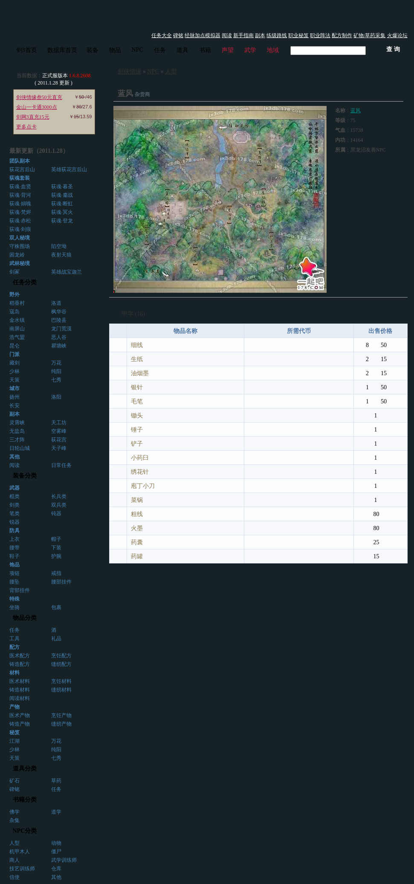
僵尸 (56, 852)
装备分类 (25, 476)
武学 (250, 50)
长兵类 (59, 496)
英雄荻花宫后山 (69, 169)
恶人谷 (59, 337)
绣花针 (140, 472)
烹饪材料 (61, 681)
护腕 (56, 556)
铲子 (137, 444)
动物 (56, 843)
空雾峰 (59, 431)
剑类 (14, 505)
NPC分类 (25, 831)
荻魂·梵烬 (20, 212)
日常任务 (61, 465)
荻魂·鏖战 (62, 195)
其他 (56, 877)
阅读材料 (19, 698)
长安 (14, 405)
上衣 (14, 539)
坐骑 (14, 607)
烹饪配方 (61, 656)
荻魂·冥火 (62, 212)
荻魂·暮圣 (62, 187)
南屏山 (17, 329)
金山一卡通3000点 (36, 107)
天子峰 (59, 448)
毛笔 (137, 401)
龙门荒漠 (61, 329)
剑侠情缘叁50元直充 (39, 97)
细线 (137, 345)
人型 (14, 843)
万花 (56, 363)
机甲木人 (19, 852)
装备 (92, 50)
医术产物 (19, 715)
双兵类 (59, 505)
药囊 (137, 542)
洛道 (56, 303)
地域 (273, 50)
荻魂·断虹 (62, 204)
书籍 (205, 50)
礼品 (56, 639)
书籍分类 (25, 799)
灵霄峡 (17, 423)
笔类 (14, 513)
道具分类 (25, 768)
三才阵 (17, 440)
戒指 (56, 573)
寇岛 (14, 312)
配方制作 (342, 35)
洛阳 (56, 397)
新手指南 (243, 35)
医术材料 (19, 681)
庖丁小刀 (143, 486)
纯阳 (56, 371)
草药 (56, 781)
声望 (228, 50)
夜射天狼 (61, 255)
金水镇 (17, 320)
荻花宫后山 (22, 169)
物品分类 (25, 618)
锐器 (14, 522)
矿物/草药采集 (369, 35)
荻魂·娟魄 (20, 204)
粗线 (137, 514)
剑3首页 (26, 50)
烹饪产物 (61, 715)
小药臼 (140, 458)
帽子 (56, 539)
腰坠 (14, 582)
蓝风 (355, 111)
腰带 (14, 548)
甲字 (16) (133, 314)
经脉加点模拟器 (202, 35)
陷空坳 (59, 246)
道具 (182, 50)
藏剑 (14, 363)
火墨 (137, 528)
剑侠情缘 (130, 71)
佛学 (14, 812)
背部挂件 (19, 590)
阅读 (227, 35)
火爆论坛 (397, 35)
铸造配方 (19, 664)
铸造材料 (19, 690)
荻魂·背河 (20, 195)
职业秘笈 (298, 35)
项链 (14, 573)
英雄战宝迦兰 (66, 272)
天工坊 (59, 423)
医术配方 (19, 656)
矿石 (14, 781)
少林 (14, 371)
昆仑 (14, 346)
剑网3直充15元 (32, 117)
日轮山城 (19, 448)
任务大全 (161, 35)
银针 (137, 387)
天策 (14, 380)
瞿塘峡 (59, 346)
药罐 (137, 556)
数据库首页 (62, 50)
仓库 (56, 869)
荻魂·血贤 (20, 187)
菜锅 (137, 500)
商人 (14, 860)
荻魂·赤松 (20, 221)
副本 (260, 35)
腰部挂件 (61, 582)
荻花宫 (59, 440)
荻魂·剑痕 (20, 229)
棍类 (14, 496)
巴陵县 (59, 320)
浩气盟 (17, 337)
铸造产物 (19, 724)
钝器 (56, 513)
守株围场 (19, 246)
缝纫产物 (61, 724)
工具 (14, 639)
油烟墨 (140, 373)
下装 (56, 548)
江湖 (14, 741)
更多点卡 (26, 127)
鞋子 (14, 556)
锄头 (137, 415)
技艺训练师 (22, 869)
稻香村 (17, 303)
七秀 (56, 380)
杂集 (14, 820)
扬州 (14, 397)
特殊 (14, 599)
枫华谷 (59, 312)
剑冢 (14, 272)
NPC (137, 50)
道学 (56, 812)
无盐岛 (17, 431)
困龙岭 (17, 255)
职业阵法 (320, 35)
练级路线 (276, 35)
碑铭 (178, 35)
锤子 (137, 429)
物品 (115, 50)
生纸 (137, 359)
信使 (14, 877)
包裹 (56, 607)
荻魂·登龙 (62, 221)
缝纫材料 (61, 690)
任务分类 (25, 282)
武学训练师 (64, 860)
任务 (160, 50)
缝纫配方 (61, 664)
